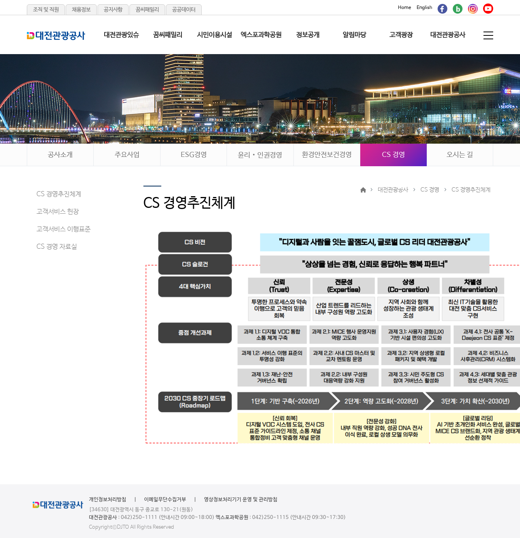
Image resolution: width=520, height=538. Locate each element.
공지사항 (113, 10)
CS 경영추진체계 (59, 194)
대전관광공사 (447, 35)
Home (404, 8)
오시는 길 (460, 155)
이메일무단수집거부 (165, 500)
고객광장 (401, 35)
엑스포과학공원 (261, 35)
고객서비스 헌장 (58, 212)
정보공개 (307, 35)
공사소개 (60, 155)
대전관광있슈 (121, 35)
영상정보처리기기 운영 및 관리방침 (240, 500)
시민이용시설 (214, 35)
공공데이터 (183, 10)
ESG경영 (194, 155)
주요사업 (127, 155)
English (424, 8)
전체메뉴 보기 (489, 35)
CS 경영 (393, 155)
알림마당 (354, 35)
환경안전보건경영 (327, 155)
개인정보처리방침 (107, 500)
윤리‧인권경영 (260, 155)
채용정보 (81, 10)
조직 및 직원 (46, 10)
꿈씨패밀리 (147, 10)
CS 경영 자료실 (57, 247)
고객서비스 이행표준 (64, 229)
